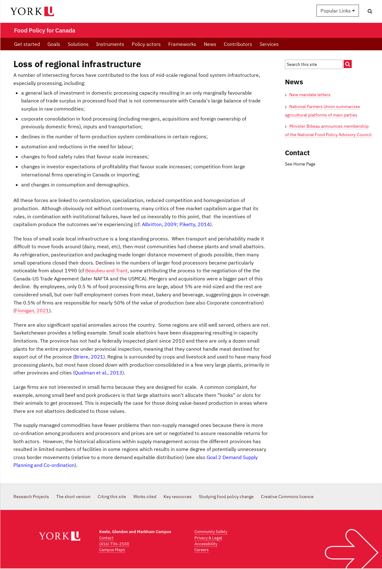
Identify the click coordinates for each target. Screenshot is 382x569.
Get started (27, 44)
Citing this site (112, 496)
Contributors (238, 44)
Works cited (144, 496)
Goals (53, 44)
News (210, 44)
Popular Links (338, 10)
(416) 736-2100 (114, 544)
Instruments (110, 44)
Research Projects (31, 496)
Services (269, 44)
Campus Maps (112, 549)
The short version (73, 496)
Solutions (78, 44)
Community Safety (210, 531)
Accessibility (205, 544)
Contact (106, 538)
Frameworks (182, 44)
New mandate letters (310, 94)
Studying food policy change (226, 496)
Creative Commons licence (287, 496)
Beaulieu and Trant (106, 270)
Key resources (178, 496)
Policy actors (146, 44)
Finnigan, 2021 (32, 310)
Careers (201, 549)
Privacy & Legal (208, 538)
